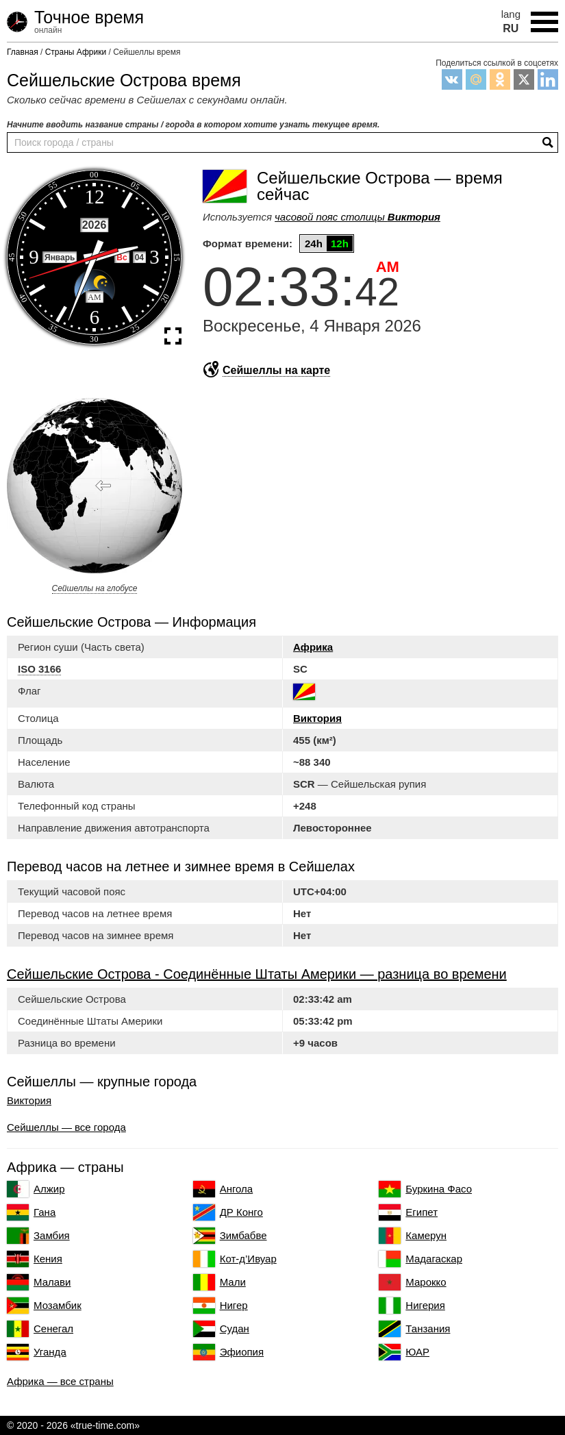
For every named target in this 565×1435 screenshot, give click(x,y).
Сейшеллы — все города (66, 1127)
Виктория (317, 718)
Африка (313, 647)
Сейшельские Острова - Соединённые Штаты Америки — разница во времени (257, 974)
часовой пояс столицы (357, 217)
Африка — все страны (60, 1381)
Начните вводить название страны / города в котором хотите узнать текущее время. (193, 125)
